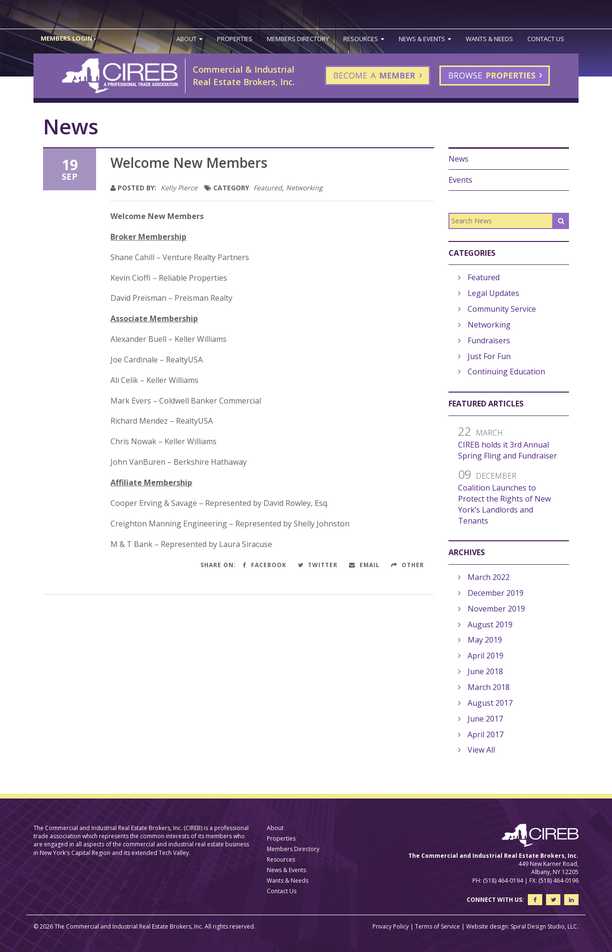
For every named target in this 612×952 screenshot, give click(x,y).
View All (481, 749)
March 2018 (489, 687)
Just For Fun (489, 356)
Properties (234, 38)
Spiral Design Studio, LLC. (545, 926)
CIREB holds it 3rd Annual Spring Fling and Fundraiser (507, 450)
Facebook (264, 565)
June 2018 (485, 671)
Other (407, 565)
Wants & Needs (489, 38)
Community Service (502, 309)
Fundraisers (489, 340)
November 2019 (496, 608)
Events (460, 180)
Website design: (487, 926)
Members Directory (298, 38)
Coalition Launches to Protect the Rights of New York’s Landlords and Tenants (504, 504)
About (189, 38)
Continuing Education (506, 371)
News (458, 158)
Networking (304, 187)
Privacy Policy (390, 926)
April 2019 (485, 655)
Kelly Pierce (179, 187)
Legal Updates (493, 293)
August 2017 (490, 703)
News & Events (425, 38)
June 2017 (485, 718)
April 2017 (485, 734)
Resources (363, 38)
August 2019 (490, 624)
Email (364, 565)
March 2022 (489, 577)
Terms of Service (437, 926)
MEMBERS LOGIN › (68, 38)
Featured (267, 187)
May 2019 (485, 640)
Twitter (318, 565)
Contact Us (545, 38)
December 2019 (496, 593)
